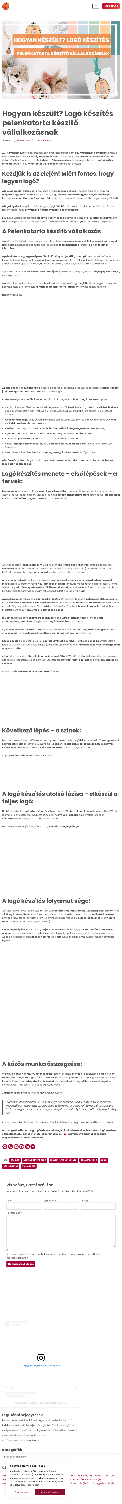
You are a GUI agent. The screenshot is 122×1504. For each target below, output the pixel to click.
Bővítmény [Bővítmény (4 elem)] (85, 1480)
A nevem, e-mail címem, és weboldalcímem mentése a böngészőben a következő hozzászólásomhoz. (52, 1259)
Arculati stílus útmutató (64, 1163)
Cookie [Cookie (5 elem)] (98, 1480)
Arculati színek (90, 1163)
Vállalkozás (29, 1169)
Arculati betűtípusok (35, 1163)
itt (35, 160)
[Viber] (10, 1149)
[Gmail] (16, 1149)
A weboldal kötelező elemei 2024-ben (23, 1439)
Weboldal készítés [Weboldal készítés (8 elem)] (75, 1488)
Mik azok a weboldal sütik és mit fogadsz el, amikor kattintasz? (37, 1424)
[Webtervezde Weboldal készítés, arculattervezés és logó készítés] (6, 6)
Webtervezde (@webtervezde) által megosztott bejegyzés (41, 1407)
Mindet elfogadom (50, 1492)
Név (9, 1204)
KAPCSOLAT (111, 6)
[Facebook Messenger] (4, 1149)
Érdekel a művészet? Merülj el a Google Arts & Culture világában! (38, 1429)
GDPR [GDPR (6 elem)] (109, 1480)
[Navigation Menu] (95, 6)
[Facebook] (21, 1149)
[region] (37, 1479)
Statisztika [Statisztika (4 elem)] (77, 1484)
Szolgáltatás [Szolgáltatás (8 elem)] (93, 1484)
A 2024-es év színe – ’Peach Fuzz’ (21, 1444)
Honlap (85, 1204)
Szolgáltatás (11, 1169)
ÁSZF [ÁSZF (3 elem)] (91, 1488)
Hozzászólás (14, 1216)
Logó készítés (23, 140)
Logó (105, 1163)
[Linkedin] (27, 1149)
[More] (32, 1149)
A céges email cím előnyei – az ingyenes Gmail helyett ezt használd (40, 1434)
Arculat (15, 1163)
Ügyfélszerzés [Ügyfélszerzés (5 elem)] (105, 1488)
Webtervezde (44, 140)
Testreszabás (22, 1492)
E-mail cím (51, 1204)
